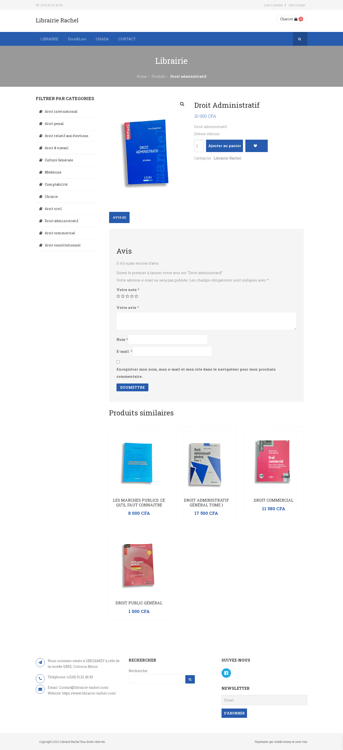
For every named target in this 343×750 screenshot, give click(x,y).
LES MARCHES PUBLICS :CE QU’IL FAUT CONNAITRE (139, 502)
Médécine (53, 172)
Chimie (51, 196)
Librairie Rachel (227, 158)
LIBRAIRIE (49, 38)
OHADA (102, 38)
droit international (61, 111)
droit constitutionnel (63, 245)
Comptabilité (56, 184)
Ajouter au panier (224, 145)
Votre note (127, 289)
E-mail (124, 351)
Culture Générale (59, 160)
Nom (122, 339)
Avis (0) (119, 217)
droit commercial (60, 233)
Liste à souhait (273, 5)
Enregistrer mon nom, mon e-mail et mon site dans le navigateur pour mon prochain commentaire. (196, 373)
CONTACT (127, 38)
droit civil (53, 208)
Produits (158, 76)
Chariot (289, 19)
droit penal (54, 123)
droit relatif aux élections (66, 135)
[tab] (119, 217)
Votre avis (127, 307)
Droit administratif (61, 221)
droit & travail (57, 148)
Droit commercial (273, 500)
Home (142, 76)
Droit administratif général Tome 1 (206, 502)
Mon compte (297, 5)
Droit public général (139, 602)
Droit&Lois (77, 38)
